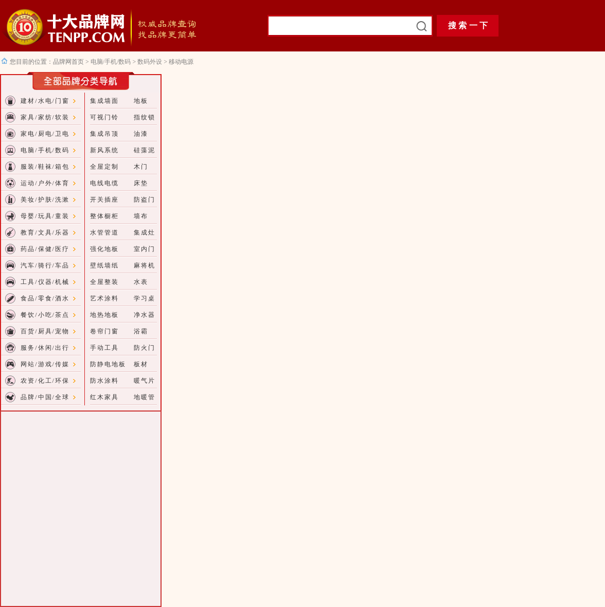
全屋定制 (104, 166)
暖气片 (144, 380)
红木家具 (104, 397)
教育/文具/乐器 (45, 232)
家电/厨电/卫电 (45, 133)
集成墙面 (104, 100)
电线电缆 (104, 183)
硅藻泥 (144, 150)
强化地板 (104, 249)
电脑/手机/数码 (111, 61)
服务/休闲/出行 (45, 347)
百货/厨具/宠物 (45, 331)
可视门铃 (104, 117)
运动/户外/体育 (45, 183)
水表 (141, 281)
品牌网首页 (69, 61)
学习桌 (144, 298)
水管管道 (104, 232)
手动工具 (104, 347)
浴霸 (141, 331)
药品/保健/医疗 (45, 249)
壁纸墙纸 (104, 265)
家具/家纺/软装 (45, 117)
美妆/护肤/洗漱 (45, 199)
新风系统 (104, 150)
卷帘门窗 (104, 331)
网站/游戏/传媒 (45, 364)
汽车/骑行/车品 (45, 265)
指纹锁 (144, 117)
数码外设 (149, 61)
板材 (141, 364)
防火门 (144, 347)
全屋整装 (104, 281)
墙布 (141, 216)
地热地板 (104, 314)
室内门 (144, 249)
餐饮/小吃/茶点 (45, 314)
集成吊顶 (104, 133)
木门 (141, 166)
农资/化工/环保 (45, 380)
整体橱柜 (104, 216)
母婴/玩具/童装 (45, 216)
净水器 (144, 314)
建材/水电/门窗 (45, 100)
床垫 (141, 183)
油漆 (141, 133)
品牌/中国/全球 (45, 397)
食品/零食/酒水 (45, 298)
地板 (141, 100)
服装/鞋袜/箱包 (45, 166)
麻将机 (144, 265)
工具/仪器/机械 (45, 281)
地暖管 (144, 397)
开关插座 (104, 199)
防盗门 (144, 199)
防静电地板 (108, 364)
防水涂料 (104, 380)
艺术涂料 (104, 298)
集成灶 (144, 232)
